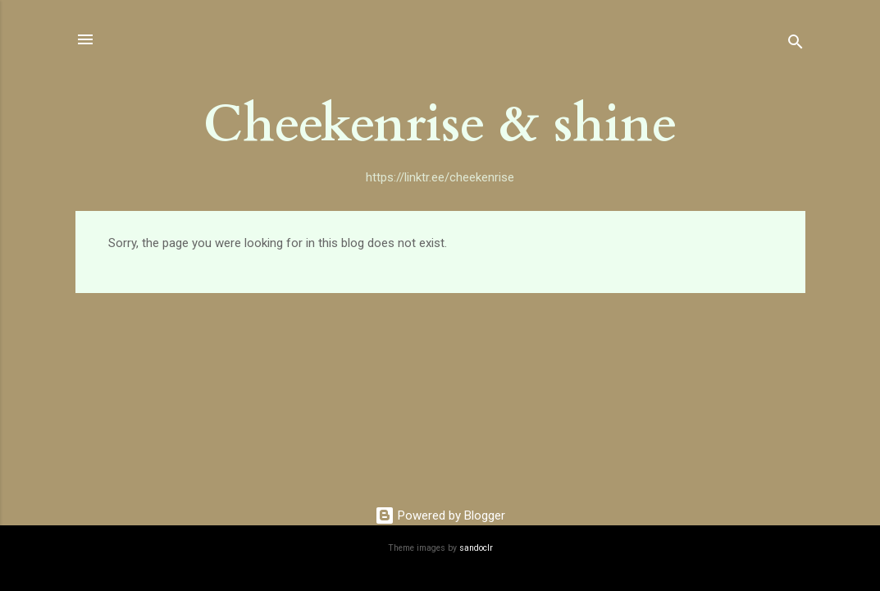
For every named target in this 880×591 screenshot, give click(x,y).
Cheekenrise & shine (440, 124)
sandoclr (476, 548)
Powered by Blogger (440, 515)
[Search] (795, 45)
